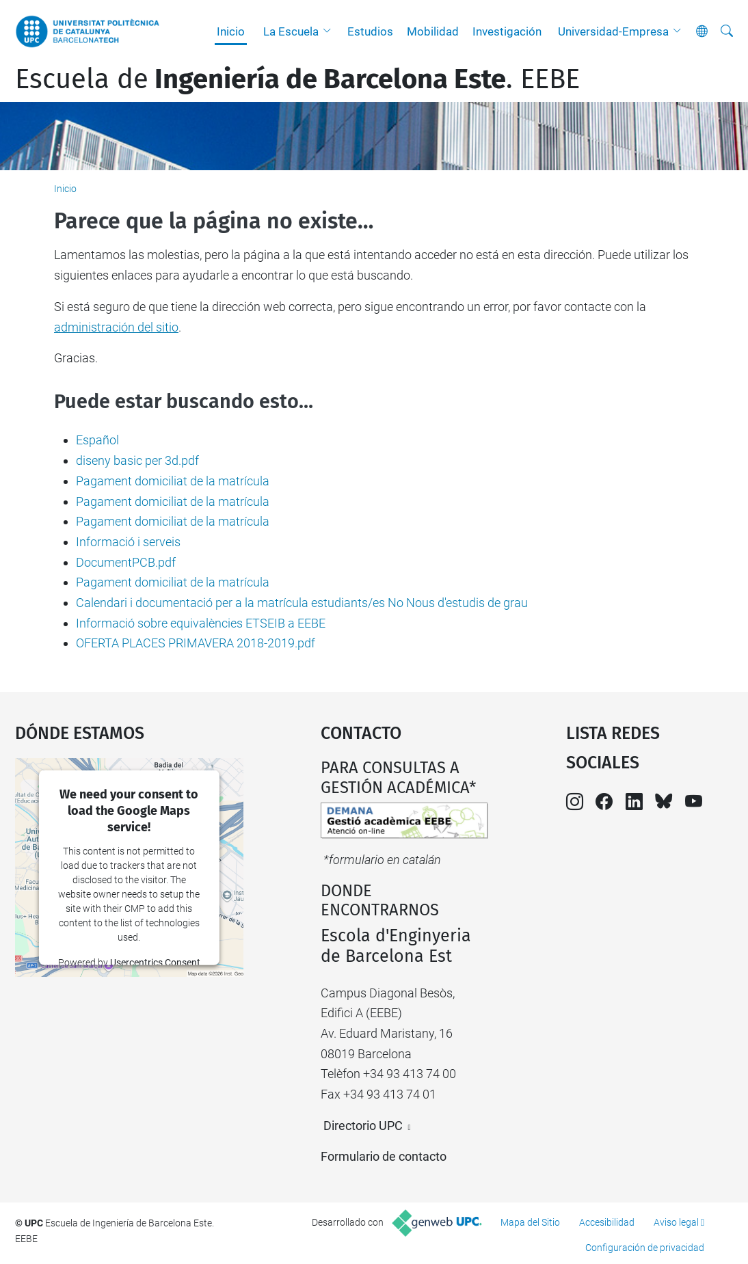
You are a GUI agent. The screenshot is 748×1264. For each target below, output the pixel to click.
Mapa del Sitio (530, 1222)
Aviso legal (676, 1222)
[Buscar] (727, 31)
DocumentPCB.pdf (126, 562)
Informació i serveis (128, 542)
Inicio (231, 31)
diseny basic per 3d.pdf (137, 460)
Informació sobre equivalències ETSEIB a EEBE (200, 623)
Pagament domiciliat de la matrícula (172, 481)
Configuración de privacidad (644, 1247)
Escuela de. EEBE (297, 79)
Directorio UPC (363, 1125)
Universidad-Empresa (613, 31)
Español (97, 440)
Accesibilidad (607, 1222)
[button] (330, 31)
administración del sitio (116, 327)
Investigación (507, 31)
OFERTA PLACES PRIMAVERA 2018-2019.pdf (195, 643)
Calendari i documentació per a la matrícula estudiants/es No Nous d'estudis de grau (302, 602)
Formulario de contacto (383, 1156)
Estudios (370, 31)
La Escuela (291, 31)
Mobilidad (433, 31)
